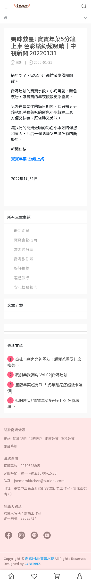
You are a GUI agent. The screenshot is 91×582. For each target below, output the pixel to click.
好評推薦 (21, 268)
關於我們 (19, 438)
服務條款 (10, 446)
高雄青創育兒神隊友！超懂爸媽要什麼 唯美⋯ (44, 362)
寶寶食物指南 (25, 240)
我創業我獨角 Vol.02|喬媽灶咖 (37, 375)
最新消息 (21, 230)
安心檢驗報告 (25, 287)
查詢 (7, 438)
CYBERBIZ (32, 563)
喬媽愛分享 (23, 249)
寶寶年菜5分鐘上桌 (27, 159)
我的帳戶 (35, 438)
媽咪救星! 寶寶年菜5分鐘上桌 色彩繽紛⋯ (43, 403)
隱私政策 (67, 438)
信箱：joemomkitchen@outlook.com (34, 480)
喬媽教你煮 (23, 259)
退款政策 (51, 438)
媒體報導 (21, 278)
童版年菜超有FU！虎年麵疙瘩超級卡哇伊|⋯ (45, 387)
